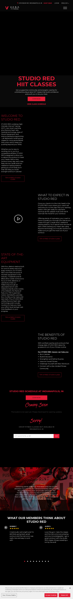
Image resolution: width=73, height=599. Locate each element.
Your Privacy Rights (9, 595)
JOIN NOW (36, 99)
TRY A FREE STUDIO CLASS (13, 178)
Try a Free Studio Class (13, 318)
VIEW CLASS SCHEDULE (36, 104)
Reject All (64, 595)
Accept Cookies (51, 595)
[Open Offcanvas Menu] (65, 8)
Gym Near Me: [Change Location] (29, 3)
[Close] (70, 588)
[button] (24, 561)
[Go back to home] (12, 7)
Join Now (36, 398)
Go (56, 436)
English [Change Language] (64, 3)
